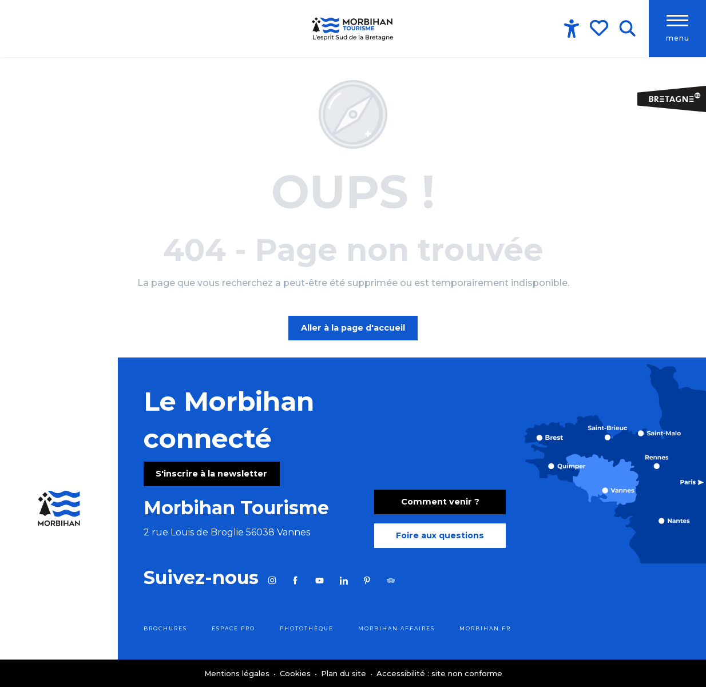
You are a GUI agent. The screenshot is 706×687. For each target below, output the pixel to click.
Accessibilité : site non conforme (439, 673)
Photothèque (307, 628)
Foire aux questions (440, 535)
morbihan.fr (485, 628)
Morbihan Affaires (396, 628)
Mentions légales (238, 673)
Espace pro (233, 628)
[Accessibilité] (571, 28)
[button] (627, 28)
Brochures (165, 628)
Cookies (296, 673)
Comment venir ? (440, 502)
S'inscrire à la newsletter (211, 473)
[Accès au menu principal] (677, 28)
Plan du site (344, 673)
